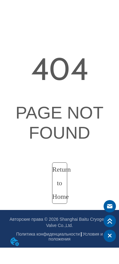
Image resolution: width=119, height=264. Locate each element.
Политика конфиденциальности (48, 234)
